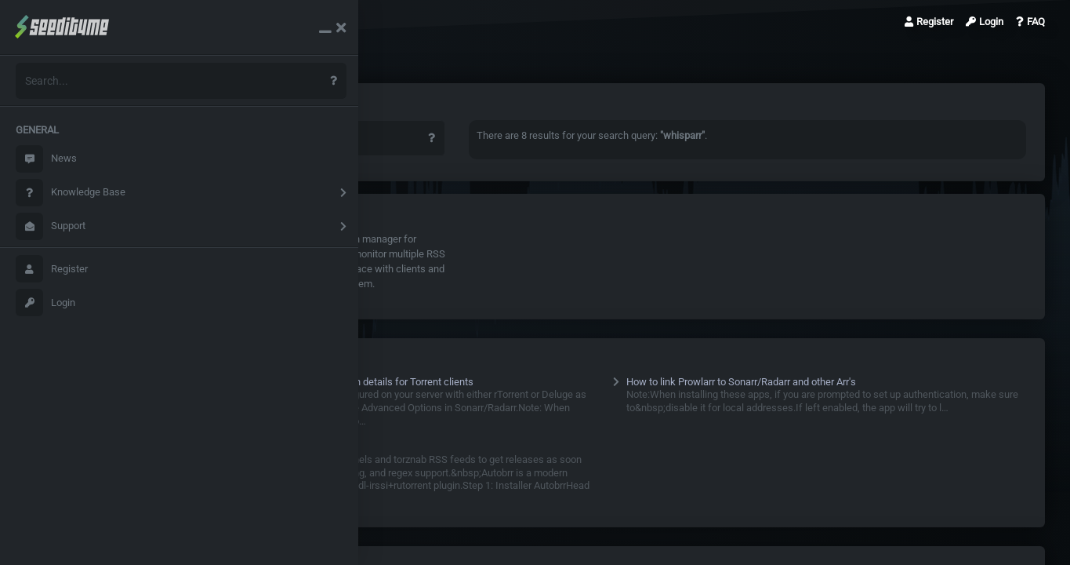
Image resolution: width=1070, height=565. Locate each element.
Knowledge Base (70, 192)
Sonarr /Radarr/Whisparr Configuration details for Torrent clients (367, 382)
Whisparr (252, 239)
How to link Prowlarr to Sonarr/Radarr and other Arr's (759, 382)
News (46, 159)
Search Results (235, 21)
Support (50, 226)
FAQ (1030, 21)
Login (45, 302)
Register (52, 268)
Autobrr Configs (260, 446)
